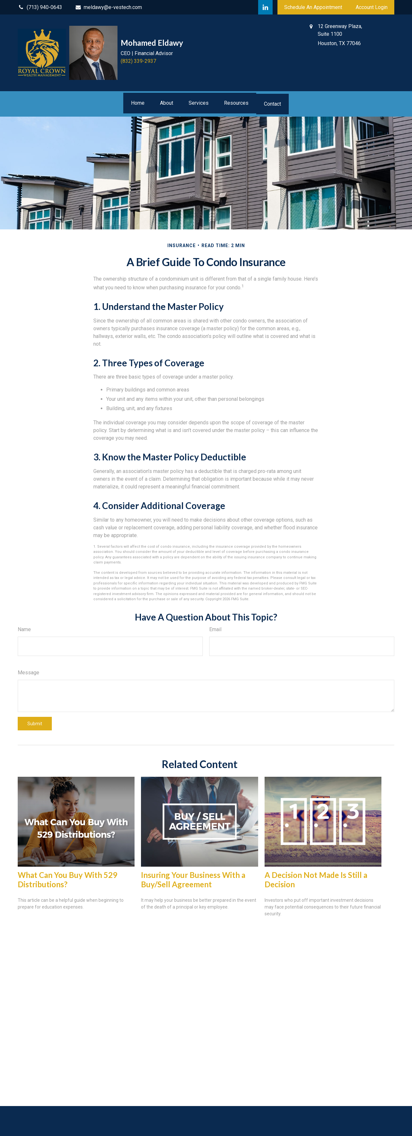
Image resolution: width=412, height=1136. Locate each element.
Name (24, 629)
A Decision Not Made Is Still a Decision (316, 879)
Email (215, 629)
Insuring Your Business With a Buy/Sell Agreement (193, 879)
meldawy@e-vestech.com (108, 7)
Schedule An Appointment (313, 7)
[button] (137, 103)
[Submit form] (35, 723)
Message (28, 672)
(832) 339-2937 (138, 61)
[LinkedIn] (265, 7)
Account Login (372, 7)
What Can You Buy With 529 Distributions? (67, 879)
